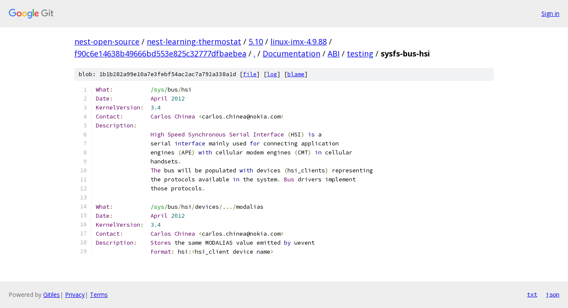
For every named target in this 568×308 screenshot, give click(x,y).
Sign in (550, 13)
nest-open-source (106, 41)
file (250, 74)
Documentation (291, 53)
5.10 (255, 41)
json (552, 294)
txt (532, 294)
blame (296, 74)
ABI (334, 53)
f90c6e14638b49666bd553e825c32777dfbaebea (160, 53)
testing (360, 53)
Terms (99, 294)
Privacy (75, 294)
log (272, 74)
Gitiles (51, 294)
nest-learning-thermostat (194, 41)
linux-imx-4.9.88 (298, 41)
